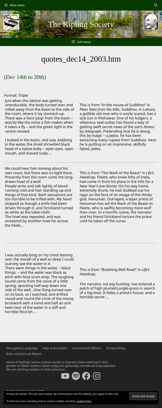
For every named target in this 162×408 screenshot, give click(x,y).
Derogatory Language (21, 348)
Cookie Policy (83, 401)
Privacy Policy (116, 348)
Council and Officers (86, 348)
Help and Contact (54, 348)
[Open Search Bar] (155, 5)
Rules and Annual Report (23, 354)
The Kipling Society (81, 24)
